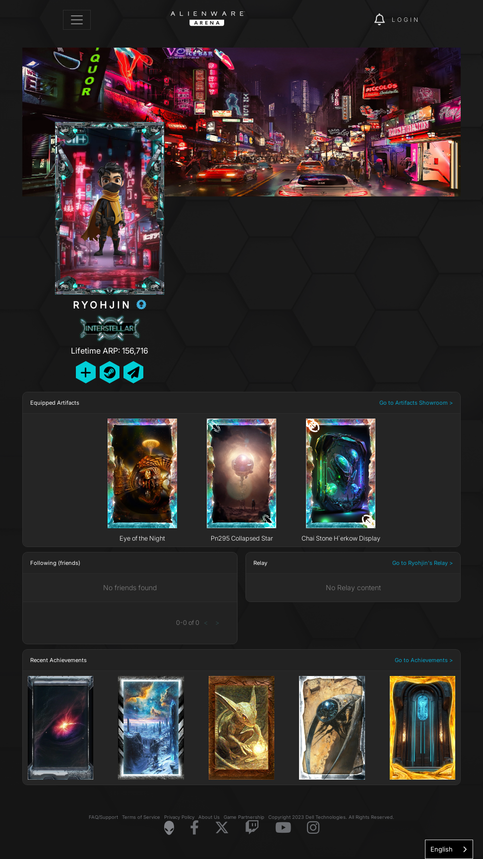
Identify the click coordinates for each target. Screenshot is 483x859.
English (441, 849)
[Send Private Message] (133, 372)
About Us (209, 817)
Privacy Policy (179, 817)
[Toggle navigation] (77, 20)
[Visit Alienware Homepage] (169, 828)
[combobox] (449, 849)
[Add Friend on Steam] (110, 372)
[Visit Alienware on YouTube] (283, 828)
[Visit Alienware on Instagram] (313, 828)
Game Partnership (244, 817)
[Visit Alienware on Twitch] (252, 828)
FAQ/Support (103, 817)
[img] (349, 20)
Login (406, 19)
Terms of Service (141, 817)
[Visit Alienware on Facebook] (194, 828)
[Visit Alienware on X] (222, 828)
